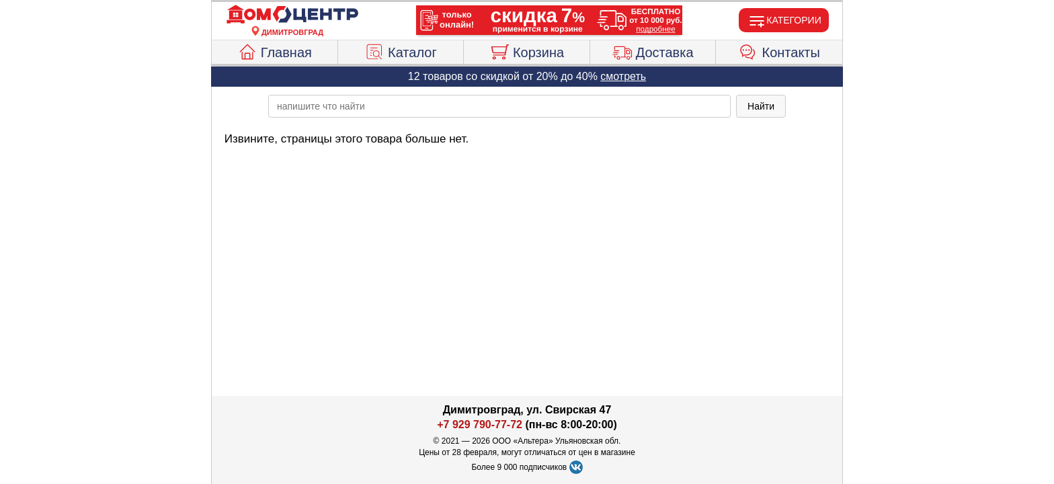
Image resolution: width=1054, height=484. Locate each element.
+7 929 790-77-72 (479, 424)
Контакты (779, 50)
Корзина (526, 50)
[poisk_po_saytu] (499, 106)
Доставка (653, 50)
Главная (274, 50)
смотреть (623, 76)
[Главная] (292, 15)
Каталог (400, 50)
